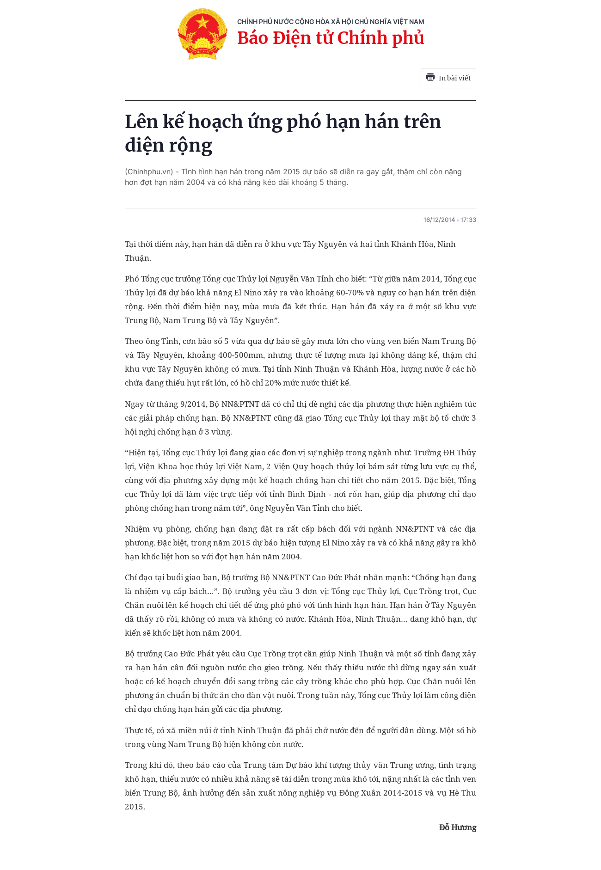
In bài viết (448, 78)
